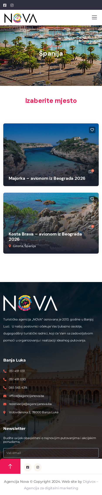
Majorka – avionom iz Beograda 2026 (47, 178)
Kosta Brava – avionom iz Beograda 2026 (45, 236)
